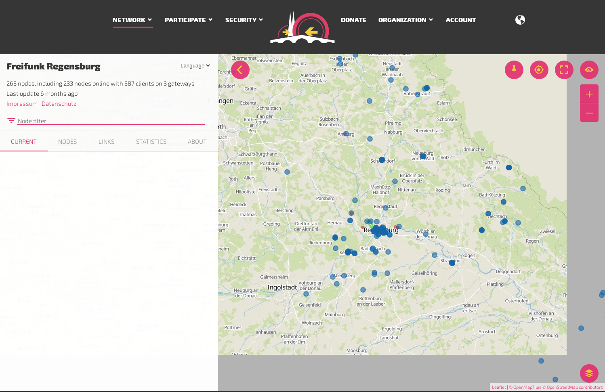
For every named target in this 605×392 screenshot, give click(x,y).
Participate (185, 20)
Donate (354, 20)
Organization (402, 20)
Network (129, 20)
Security (240, 20)
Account (461, 20)
